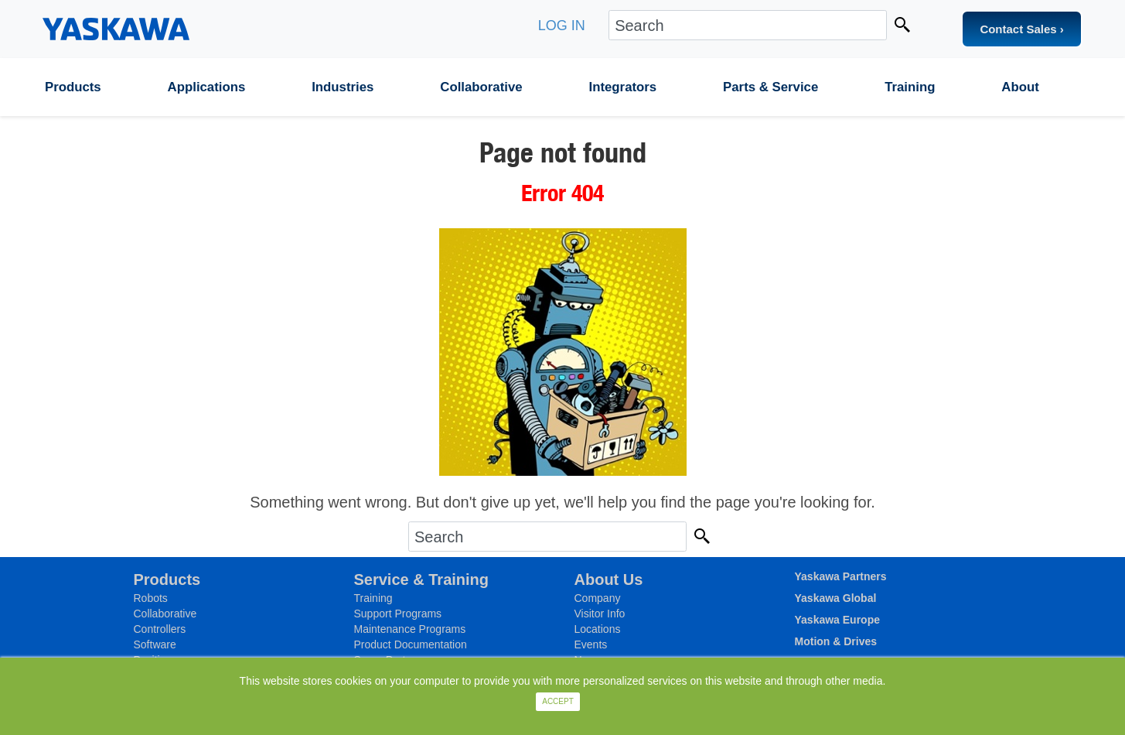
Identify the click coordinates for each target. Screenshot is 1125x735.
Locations (597, 629)
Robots (151, 598)
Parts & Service (770, 87)
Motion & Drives (836, 641)
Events (591, 644)
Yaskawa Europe (838, 620)
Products (73, 87)
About (1019, 87)
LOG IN (561, 25)
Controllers (160, 629)
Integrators (623, 87)
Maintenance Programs (410, 629)
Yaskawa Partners (841, 576)
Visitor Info (600, 613)
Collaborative (481, 87)
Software (155, 644)
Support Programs (398, 613)
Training (910, 87)
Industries (342, 87)
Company (597, 598)
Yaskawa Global (836, 598)
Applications (207, 87)
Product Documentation (410, 644)
